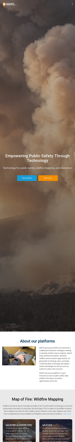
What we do (48, 179)
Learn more (66, 414)
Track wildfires (27, 179)
